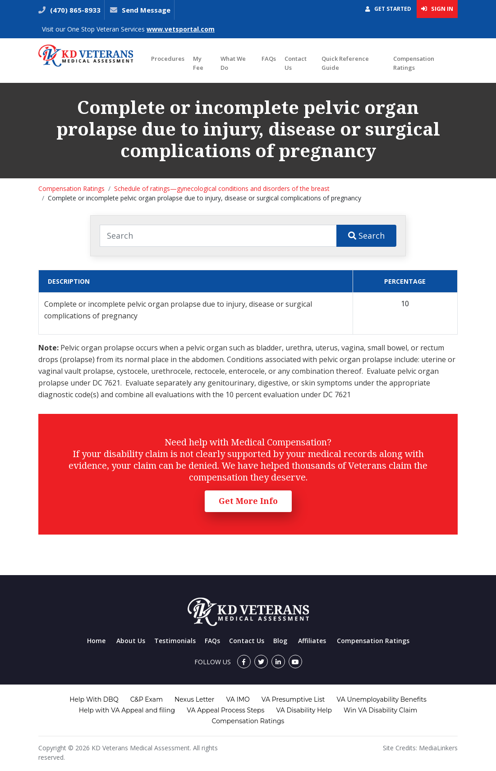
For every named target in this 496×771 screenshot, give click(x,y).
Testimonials (175, 640)
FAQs (269, 58)
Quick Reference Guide (345, 63)
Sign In (437, 9)
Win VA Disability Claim (380, 710)
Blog (280, 640)
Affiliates (312, 640)
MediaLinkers (438, 748)
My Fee (198, 63)
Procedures (167, 58)
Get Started (388, 9)
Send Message (146, 9)
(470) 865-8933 (74, 9)
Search (366, 235)
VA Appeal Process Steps (225, 710)
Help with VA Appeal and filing (127, 710)
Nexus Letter (194, 699)
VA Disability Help (304, 710)
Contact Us (296, 63)
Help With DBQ (93, 699)
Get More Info (248, 500)
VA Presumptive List (293, 699)
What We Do (233, 63)
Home (96, 640)
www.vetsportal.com (181, 29)
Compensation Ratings (413, 63)
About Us (130, 640)
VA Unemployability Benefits (381, 699)
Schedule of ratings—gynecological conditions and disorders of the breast (222, 188)
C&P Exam (146, 699)
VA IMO (237, 699)
